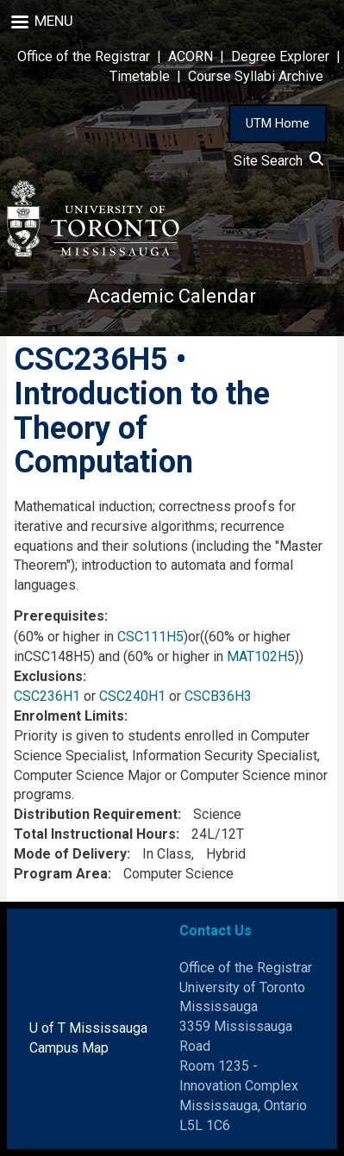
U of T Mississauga (88, 1028)
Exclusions (48, 676)
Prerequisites (59, 616)
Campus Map (69, 1048)
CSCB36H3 (218, 696)
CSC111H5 (150, 636)
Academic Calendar (171, 296)
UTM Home (278, 123)
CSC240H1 (132, 696)
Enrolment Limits (69, 716)
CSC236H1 (47, 696)
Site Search (278, 161)
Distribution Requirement (96, 814)
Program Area (61, 873)
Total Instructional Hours (95, 834)
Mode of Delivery (70, 854)
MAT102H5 (261, 656)
